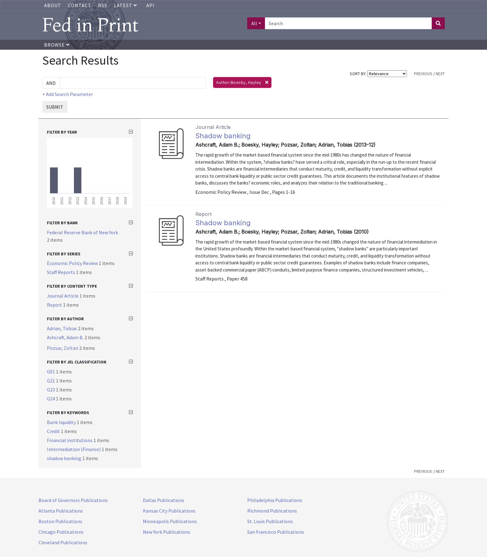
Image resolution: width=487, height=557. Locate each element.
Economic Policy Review (73, 263)
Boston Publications (60, 521)
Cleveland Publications (63, 542)
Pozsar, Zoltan (63, 348)
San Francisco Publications (275, 532)
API (150, 5)
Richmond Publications (272, 511)
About (52, 5)
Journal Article (63, 296)
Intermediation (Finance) (74, 449)
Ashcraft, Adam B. (65, 337)
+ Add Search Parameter (67, 94)
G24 (51, 398)
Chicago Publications (61, 532)
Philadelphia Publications (274, 500)
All (254, 23)
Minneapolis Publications (170, 521)
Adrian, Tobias (62, 328)
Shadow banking (223, 136)
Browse (57, 45)
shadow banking (64, 458)
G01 (51, 371)
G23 (51, 389)
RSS (102, 5)
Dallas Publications (163, 500)
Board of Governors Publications (73, 500)
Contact (79, 5)
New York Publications (166, 532)
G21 (51, 380)
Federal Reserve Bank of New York (82, 232)
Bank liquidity (62, 422)
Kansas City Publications (169, 511)
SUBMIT (54, 107)
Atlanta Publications (61, 511)
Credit (54, 431)
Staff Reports (61, 272)
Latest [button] (126, 5)
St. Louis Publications (270, 521)
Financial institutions (70, 440)
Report (55, 305)
